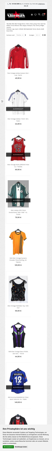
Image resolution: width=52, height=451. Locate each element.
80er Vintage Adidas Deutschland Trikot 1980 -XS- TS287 (16, 304)
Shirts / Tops (11, 331)
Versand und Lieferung (12, 423)
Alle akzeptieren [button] (8, 447)
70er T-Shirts (11, 325)
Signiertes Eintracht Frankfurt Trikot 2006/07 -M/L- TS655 (16, 260)
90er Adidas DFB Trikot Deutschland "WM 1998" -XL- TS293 (36, 118)
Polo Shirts (11, 328)
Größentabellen (10, 421)
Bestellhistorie (10, 392)
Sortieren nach (10, 35)
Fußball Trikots (12, 334)
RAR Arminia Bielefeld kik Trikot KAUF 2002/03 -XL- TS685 (36, 213)
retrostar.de (11, 409)
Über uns (8, 416)
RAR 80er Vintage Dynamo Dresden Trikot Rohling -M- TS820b (16, 165)
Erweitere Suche (10, 397)
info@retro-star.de (16, 362)
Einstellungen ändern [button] (21, 447)
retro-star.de (11, 405)
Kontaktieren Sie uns (12, 418)
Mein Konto (9, 390)
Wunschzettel (10, 395)
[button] (35, 14)
